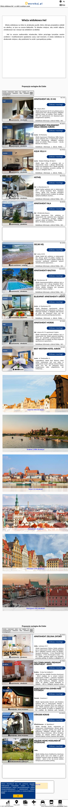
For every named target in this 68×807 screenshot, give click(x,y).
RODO (3, 793)
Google (32, 784)
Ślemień (6, 690)
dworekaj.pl (34, 3)
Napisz (65, 806)
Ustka (5, 638)
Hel (4, 101)
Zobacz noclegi (56, 104)
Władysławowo (8, 716)
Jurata (5, 127)
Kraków (5, 664)
